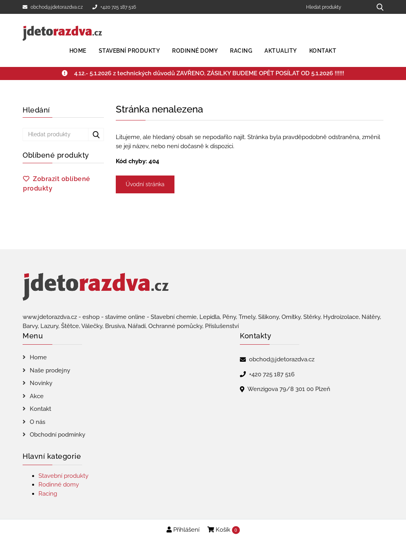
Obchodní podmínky (57, 434)
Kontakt (323, 51)
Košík (223, 530)
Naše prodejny (50, 370)
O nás (37, 422)
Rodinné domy (195, 51)
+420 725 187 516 (114, 7)
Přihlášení (183, 529)
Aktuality (280, 51)
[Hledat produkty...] (377, 7)
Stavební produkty (129, 51)
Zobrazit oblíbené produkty (56, 183)
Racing (241, 51)
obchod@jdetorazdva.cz (53, 7)
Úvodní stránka (145, 184)
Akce (37, 396)
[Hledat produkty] (336, 7)
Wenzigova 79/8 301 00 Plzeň (288, 389)
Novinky (41, 383)
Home (77, 51)
